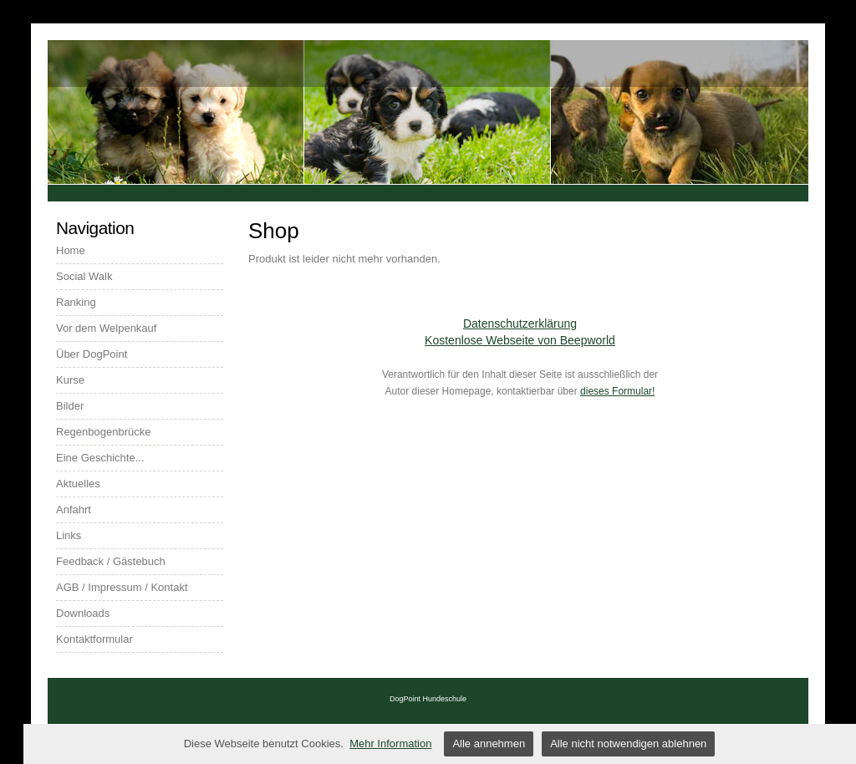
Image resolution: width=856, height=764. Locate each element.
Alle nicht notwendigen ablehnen (628, 743)
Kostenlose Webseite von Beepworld (520, 340)
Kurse (70, 380)
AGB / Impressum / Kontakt (122, 587)
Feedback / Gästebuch (111, 561)
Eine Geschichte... (100, 457)
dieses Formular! (617, 391)
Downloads (83, 613)
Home (70, 250)
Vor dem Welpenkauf (106, 328)
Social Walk (84, 276)
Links (68, 535)
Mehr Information (390, 743)
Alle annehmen (488, 743)
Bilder (70, 406)
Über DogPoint (91, 354)
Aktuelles (78, 483)
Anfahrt (73, 509)
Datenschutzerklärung (520, 323)
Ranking (76, 302)
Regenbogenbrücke (103, 431)
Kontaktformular (94, 639)
